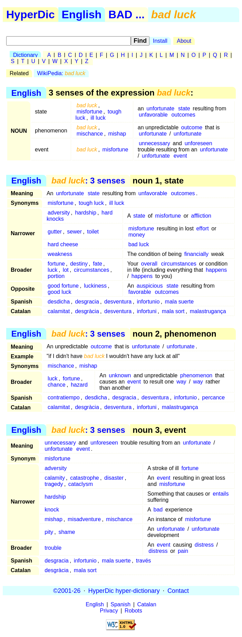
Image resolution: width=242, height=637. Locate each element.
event (180, 156)
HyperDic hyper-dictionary (124, 590)
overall (149, 264)
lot (66, 270)
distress (204, 545)
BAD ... (126, 14)
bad (158, 509)
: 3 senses (88, 180)
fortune (56, 264)
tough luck (91, 203)
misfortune (90, 112)
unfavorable (153, 115)
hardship (85, 213)
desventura (118, 302)
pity (49, 532)
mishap (117, 134)
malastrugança (208, 311)
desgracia (87, 302)
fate (97, 264)
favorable (139, 292)
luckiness (95, 286)
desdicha (59, 302)
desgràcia (87, 311)
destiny (79, 264)
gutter (55, 232)
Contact (178, 590)
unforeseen (198, 143)
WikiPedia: (61, 73)
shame (66, 532)
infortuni (146, 311)
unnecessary (154, 143)
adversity (59, 213)
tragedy (54, 484)
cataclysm (80, 484)
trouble (53, 548)
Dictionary (25, 55)
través (143, 561)
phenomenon (196, 375)
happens (216, 270)
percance (213, 397)
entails (221, 494)
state (184, 108)
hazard (79, 385)
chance (57, 385)
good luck (59, 292)
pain (183, 551)
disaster (114, 478)
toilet (93, 232)
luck (52, 270)
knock (52, 509)
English (82, 14)
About (184, 41)
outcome (191, 127)
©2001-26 (66, 590)
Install (160, 41)
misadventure (84, 519)
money (136, 235)
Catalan (146, 604)
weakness (60, 254)
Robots (133, 611)
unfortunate (160, 108)
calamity (55, 478)
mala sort (173, 311)
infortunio (148, 302)
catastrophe (84, 478)
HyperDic (30, 14)
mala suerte (179, 302)
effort (202, 228)
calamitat (59, 311)
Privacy (109, 611)
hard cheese (63, 244)
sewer (74, 232)
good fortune (63, 286)
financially (196, 254)
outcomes (183, 115)
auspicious (150, 286)
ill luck (98, 118)
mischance (90, 134)
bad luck (138, 244)
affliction (201, 216)
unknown (120, 375)
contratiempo (64, 397)
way (181, 382)
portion (56, 276)
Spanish (120, 604)
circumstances (91, 270)
